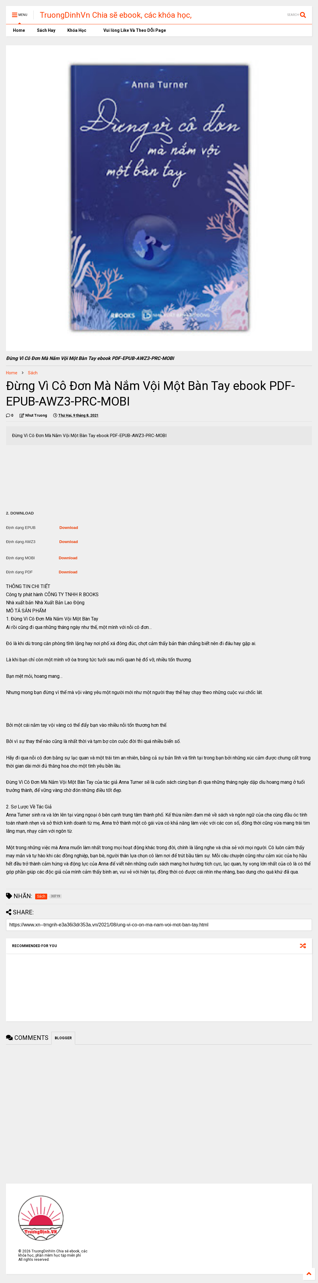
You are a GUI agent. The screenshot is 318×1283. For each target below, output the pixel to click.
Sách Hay (46, 30)
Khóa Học (76, 30)
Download (69, 527)
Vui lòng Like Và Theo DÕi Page (132, 30)
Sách (33, 372)
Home (18, 30)
